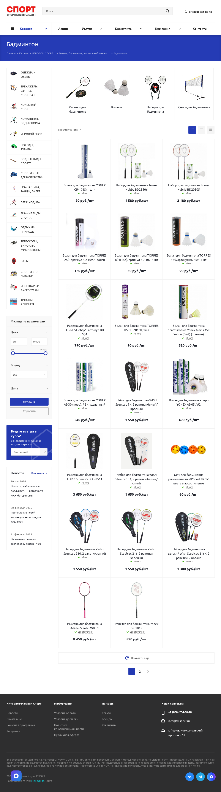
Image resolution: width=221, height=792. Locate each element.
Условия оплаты (65, 713)
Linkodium (37, 781)
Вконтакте (189, 776)
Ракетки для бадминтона (77, 109)
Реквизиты (109, 725)
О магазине (14, 719)
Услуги (106, 713)
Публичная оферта (66, 735)
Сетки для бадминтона (194, 107)
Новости (12, 713)
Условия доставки (66, 719)
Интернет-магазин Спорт (23, 703)
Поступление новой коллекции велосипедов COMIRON (26, 517)
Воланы (116, 107)
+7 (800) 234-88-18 (200, 12)
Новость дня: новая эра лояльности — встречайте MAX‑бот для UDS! (27, 490)
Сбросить (29, 411)
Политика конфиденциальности (69, 727)
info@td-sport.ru (179, 721)
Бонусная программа (20, 725)
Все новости (39, 473)
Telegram (200, 776)
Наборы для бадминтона (155, 109)
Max (211, 776)
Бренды (107, 719)
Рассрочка (13, 731)
